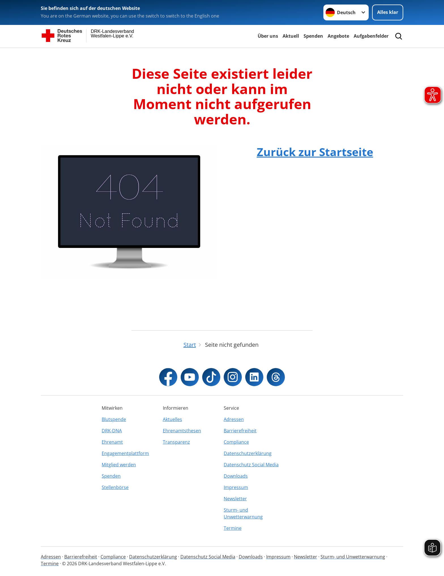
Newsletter (235, 499)
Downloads (236, 476)
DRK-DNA (112, 431)
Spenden (313, 36)
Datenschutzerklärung (248, 453)
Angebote (338, 36)
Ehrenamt (112, 442)
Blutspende (114, 419)
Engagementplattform (125, 453)
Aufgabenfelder (371, 36)
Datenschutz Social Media (251, 465)
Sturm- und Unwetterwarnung (243, 513)
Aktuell (291, 36)
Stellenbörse (115, 487)
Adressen (234, 419)
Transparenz (176, 442)
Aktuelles (172, 419)
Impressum (236, 487)
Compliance (236, 442)
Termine (233, 528)
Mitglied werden (119, 465)
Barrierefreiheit (240, 431)
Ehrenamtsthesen (182, 431)
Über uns (268, 36)
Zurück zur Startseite (315, 151)
